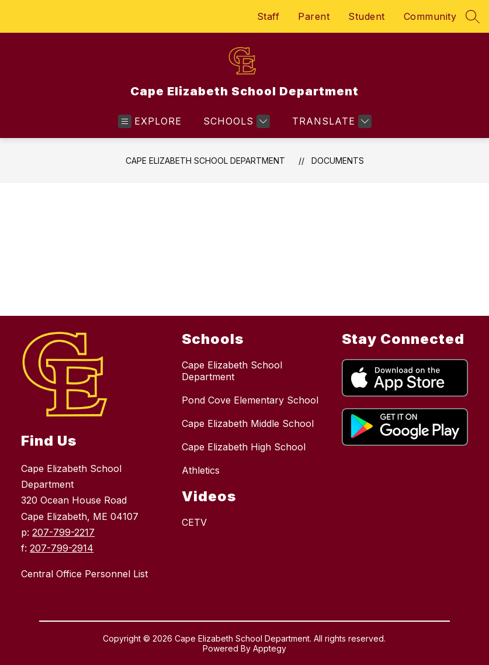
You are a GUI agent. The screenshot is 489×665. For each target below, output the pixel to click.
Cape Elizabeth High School (244, 447)
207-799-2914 (61, 548)
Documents (337, 161)
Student (366, 16)
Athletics (201, 470)
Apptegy (269, 648)
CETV (194, 522)
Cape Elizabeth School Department (205, 161)
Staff (268, 16)
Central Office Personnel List (84, 574)
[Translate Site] (330, 121)
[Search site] (473, 16)
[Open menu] (150, 121)
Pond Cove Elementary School (250, 400)
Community (430, 16)
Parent (314, 16)
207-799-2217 (63, 532)
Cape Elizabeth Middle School (248, 423)
